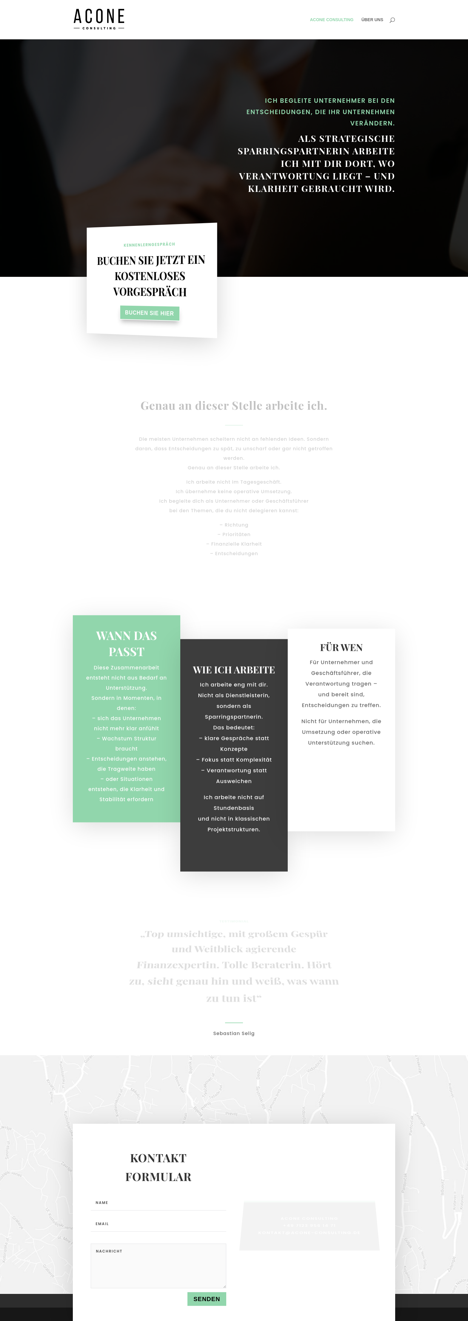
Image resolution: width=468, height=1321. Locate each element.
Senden (206, 1300)
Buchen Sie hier (149, 312)
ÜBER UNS (372, 20)
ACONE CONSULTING (331, 20)
